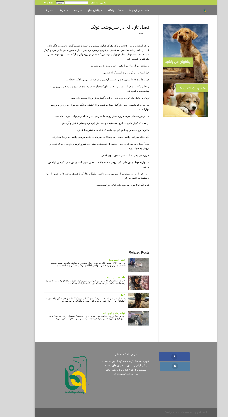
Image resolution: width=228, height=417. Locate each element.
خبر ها (51, 10)
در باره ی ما (123, 10)
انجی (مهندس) (105, 259)
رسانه (64, 10)
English (82, 3)
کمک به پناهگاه (102, 10)
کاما (111, 295)
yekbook (190, 412)
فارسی (91, 3)
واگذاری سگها (82, 10)
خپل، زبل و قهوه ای (103, 312)
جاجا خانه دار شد (104, 277)
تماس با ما (36, 10)
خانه (135, 10)
